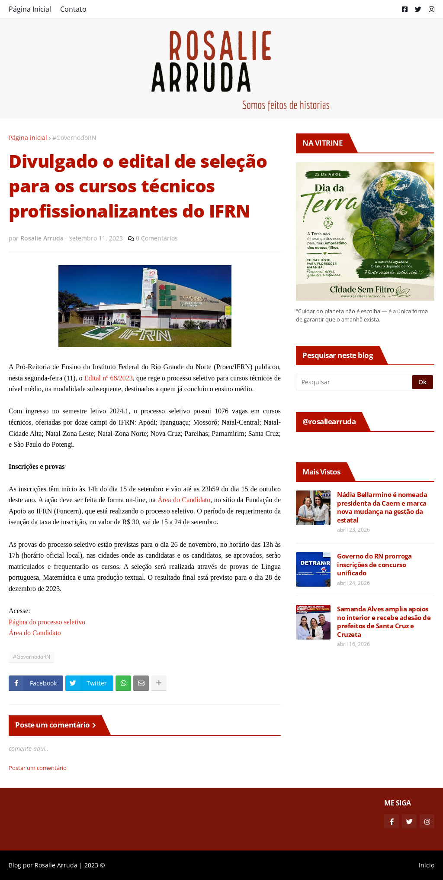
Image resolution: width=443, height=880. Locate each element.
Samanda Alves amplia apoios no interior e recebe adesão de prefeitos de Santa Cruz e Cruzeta (383, 622)
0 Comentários (157, 238)
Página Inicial (30, 9)
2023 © (94, 865)
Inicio (426, 865)
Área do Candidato (183, 499)
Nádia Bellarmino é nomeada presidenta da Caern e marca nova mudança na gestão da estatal (382, 507)
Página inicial (28, 137)
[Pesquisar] (354, 382)
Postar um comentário (38, 768)
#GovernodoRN (74, 137)
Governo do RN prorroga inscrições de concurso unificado (374, 564)
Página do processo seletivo (47, 622)
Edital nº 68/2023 (108, 378)
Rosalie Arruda (56, 865)
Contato (73, 9)
